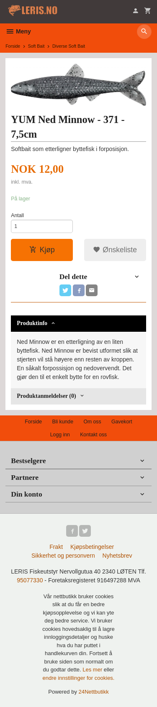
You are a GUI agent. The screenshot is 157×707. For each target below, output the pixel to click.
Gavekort (121, 422)
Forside (12, 46)
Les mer (93, 669)
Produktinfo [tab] (32, 323)
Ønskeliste (115, 250)
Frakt (56, 546)
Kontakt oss (93, 435)
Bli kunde (62, 422)
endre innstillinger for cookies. (79, 678)
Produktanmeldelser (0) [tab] (46, 396)
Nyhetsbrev (117, 555)
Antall (17, 215)
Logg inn (60, 435)
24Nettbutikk (94, 692)
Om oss (92, 422)
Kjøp (42, 250)
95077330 (30, 580)
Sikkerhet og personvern (63, 555)
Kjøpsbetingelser (92, 546)
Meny (18, 31)
